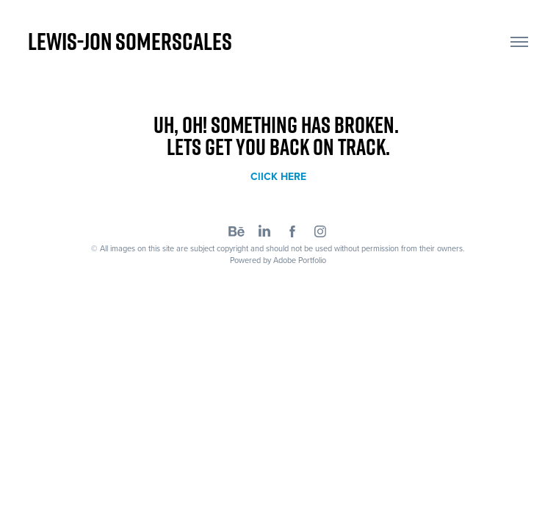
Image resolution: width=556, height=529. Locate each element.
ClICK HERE (278, 176)
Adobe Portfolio (299, 260)
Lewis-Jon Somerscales (130, 41)
